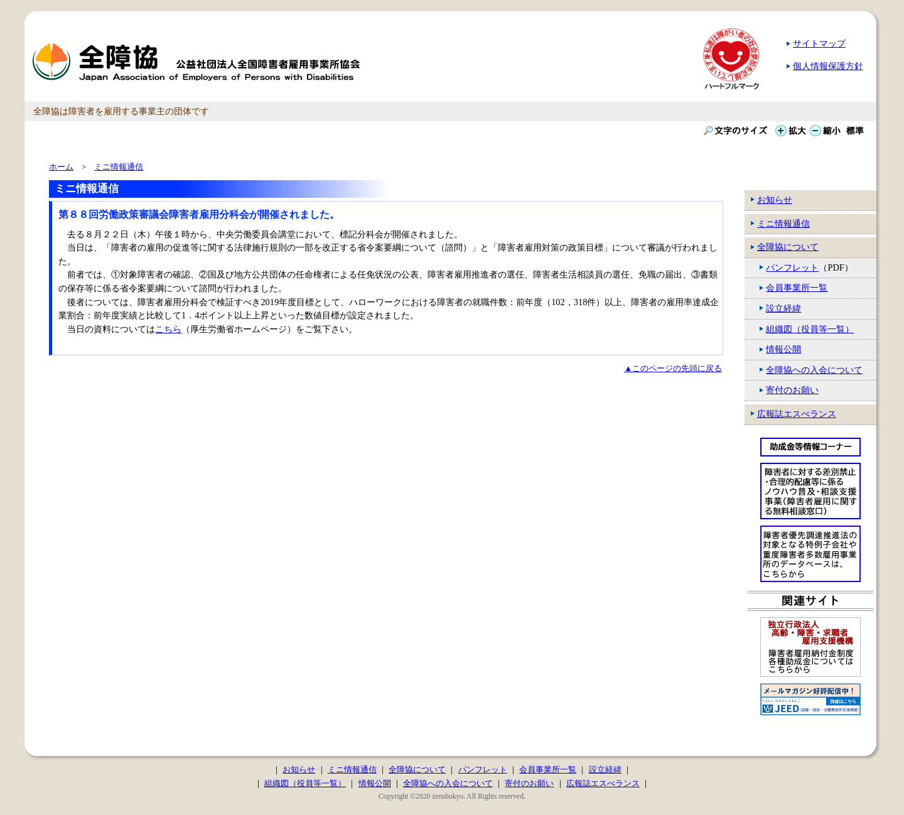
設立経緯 (783, 308)
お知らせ (774, 200)
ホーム (61, 166)
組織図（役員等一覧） (810, 329)
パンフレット (792, 267)
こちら (168, 329)
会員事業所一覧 (796, 288)
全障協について (788, 247)
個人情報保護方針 (828, 66)
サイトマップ (819, 43)
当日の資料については (111, 329)
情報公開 (783, 349)
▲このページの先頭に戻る (673, 368)
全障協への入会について (814, 370)
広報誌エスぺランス (796, 414)
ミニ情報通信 (783, 224)
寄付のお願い (792, 390)
